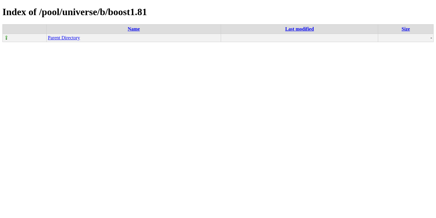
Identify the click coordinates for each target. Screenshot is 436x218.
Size (405, 28)
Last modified (299, 28)
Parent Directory (64, 37)
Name (134, 28)
